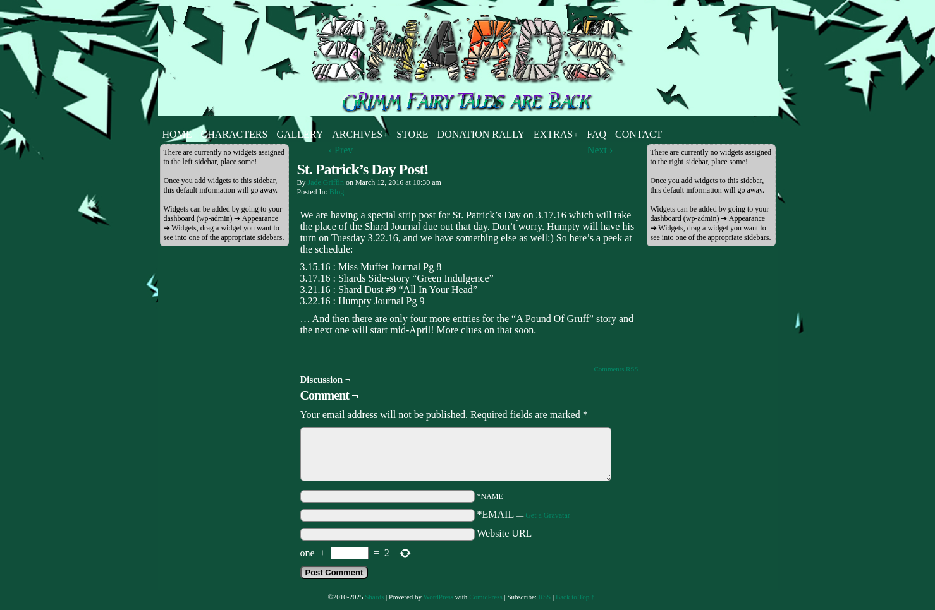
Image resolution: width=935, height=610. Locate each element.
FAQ (596, 134)
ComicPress (486, 597)
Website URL (504, 533)
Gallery (299, 134)
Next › (600, 150)
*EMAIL (523, 514)
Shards (374, 597)
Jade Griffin (326, 182)
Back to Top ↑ (575, 597)
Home (177, 134)
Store (412, 134)
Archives (360, 134)
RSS (545, 597)
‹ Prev (341, 150)
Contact (638, 134)
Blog (336, 192)
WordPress (438, 597)
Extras (556, 134)
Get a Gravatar (547, 515)
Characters (234, 134)
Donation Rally (481, 134)
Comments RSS (616, 369)
